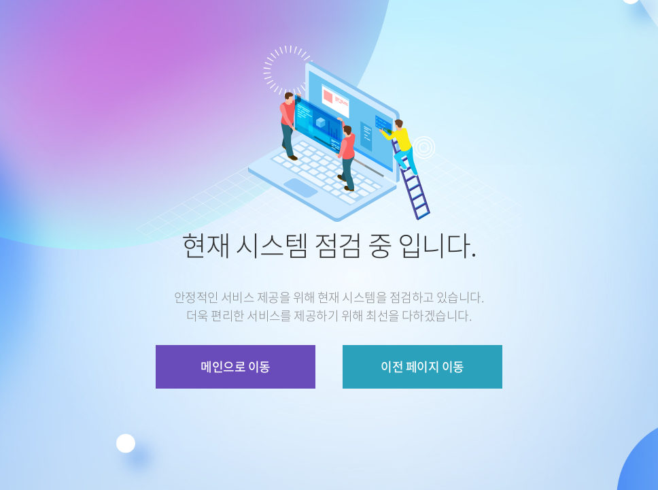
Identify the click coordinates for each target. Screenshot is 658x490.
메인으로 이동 (235, 366)
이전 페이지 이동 (422, 366)
